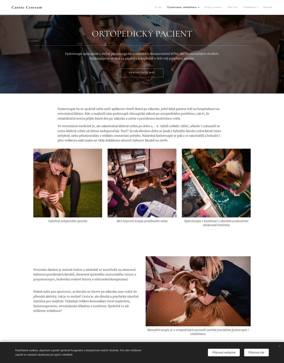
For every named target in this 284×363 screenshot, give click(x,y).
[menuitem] (116, 7)
